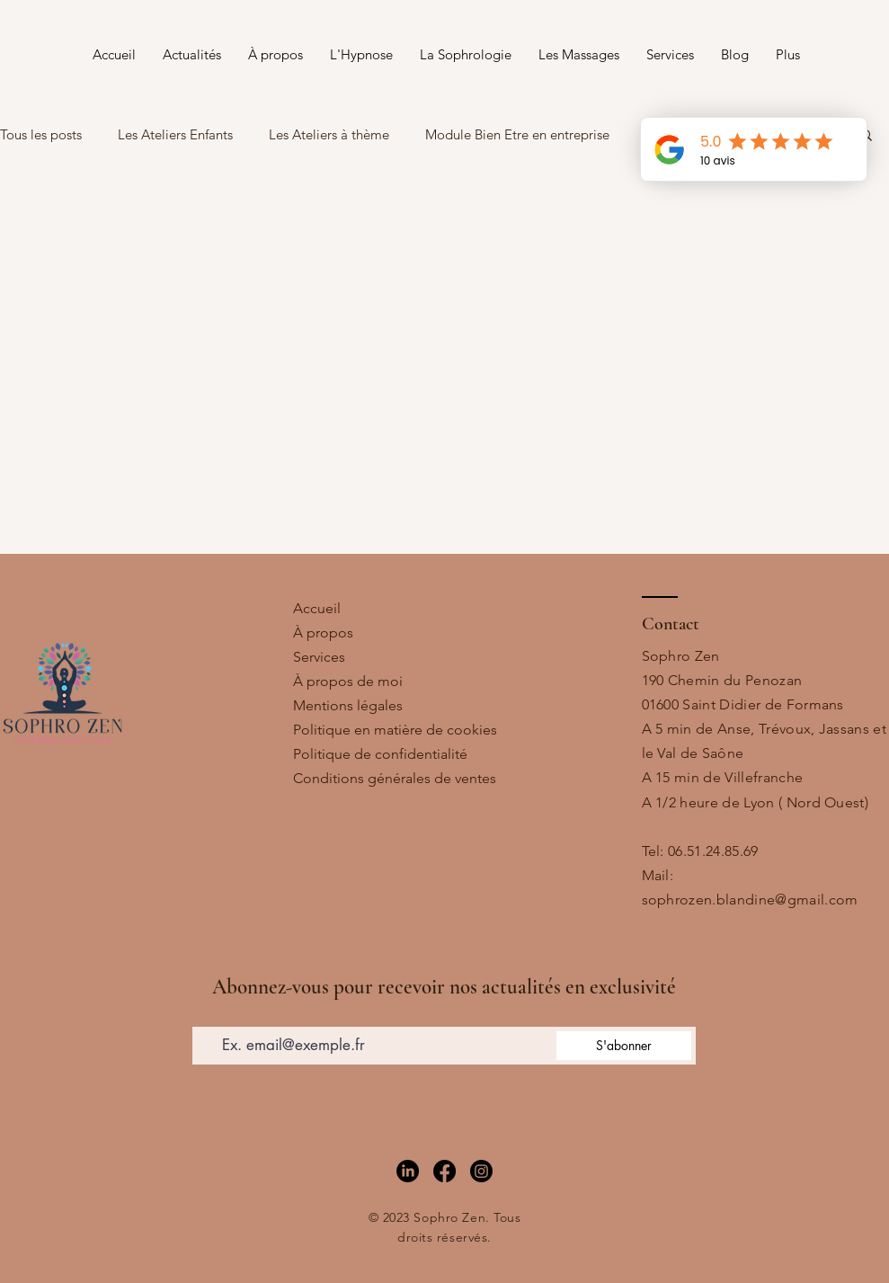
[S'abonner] (624, 1046)
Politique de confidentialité (380, 753)
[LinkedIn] (407, 1171)
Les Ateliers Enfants (175, 134)
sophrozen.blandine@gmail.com (750, 899)
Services (319, 656)
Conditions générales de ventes (394, 778)
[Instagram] (481, 1171)
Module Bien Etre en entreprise (517, 134)
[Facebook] (444, 1171)
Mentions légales (348, 705)
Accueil (317, 608)
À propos (323, 632)
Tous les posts (41, 134)
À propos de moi (348, 681)
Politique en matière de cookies (395, 729)
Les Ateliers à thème (329, 134)
